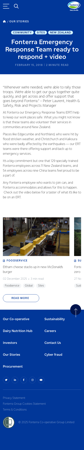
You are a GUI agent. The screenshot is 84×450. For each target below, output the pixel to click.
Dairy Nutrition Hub (17, 331)
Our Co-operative (16, 319)
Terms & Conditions (15, 409)
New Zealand (60, 32)
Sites (41, 32)
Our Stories (11, 355)
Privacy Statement (14, 398)
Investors (10, 343)
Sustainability (54, 319)
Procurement (13, 366)
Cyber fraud (53, 355)
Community (22, 32)
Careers (50, 331)
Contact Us (52, 343)
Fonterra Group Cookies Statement (24, 404)
